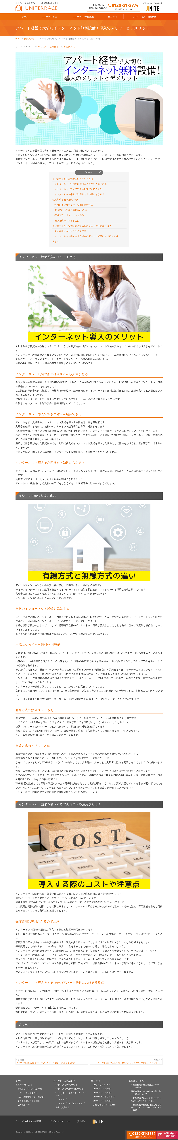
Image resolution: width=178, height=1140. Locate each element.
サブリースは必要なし (28, 1097)
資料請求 (81, 1125)
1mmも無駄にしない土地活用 (31, 1101)
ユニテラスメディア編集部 (47, 47)
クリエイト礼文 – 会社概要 (143, 17)
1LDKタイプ (60, 1103)
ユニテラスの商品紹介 (83, 17)
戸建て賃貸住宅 (62, 1111)
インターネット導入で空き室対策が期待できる (80, 189)
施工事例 (112, 17)
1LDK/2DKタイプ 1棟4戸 (104, 1100)
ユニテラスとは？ (50, 17)
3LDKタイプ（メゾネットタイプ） (71, 1107)
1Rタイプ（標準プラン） (66, 1088)
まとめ (55, 243)
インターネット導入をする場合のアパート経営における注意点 (88, 238)
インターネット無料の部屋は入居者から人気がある (82, 184)
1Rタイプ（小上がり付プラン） (69, 1092)
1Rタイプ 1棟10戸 (101, 1088)
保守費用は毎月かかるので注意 (71, 233)
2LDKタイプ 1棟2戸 (102, 1104)
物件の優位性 (24, 1109)
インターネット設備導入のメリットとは (73, 178)
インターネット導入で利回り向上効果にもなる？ (81, 195)
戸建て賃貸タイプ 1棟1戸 (104, 1108)
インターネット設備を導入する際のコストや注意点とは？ (83, 227)
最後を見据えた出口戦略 (29, 1105)
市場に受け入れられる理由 (30, 1093)
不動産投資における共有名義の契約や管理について (146, 1096)
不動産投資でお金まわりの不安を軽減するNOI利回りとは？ (146, 1103)
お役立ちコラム (70, 47)
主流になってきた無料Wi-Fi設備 (72, 211)
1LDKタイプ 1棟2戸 (102, 1096)
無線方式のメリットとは (68, 222)
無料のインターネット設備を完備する (75, 205)
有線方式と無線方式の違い (66, 200)
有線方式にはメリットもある (70, 216)
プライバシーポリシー (59, 1125)
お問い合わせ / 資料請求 (152, 3)
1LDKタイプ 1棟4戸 (102, 1092)
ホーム (25, 17)
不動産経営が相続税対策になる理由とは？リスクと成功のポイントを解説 (146, 1111)
